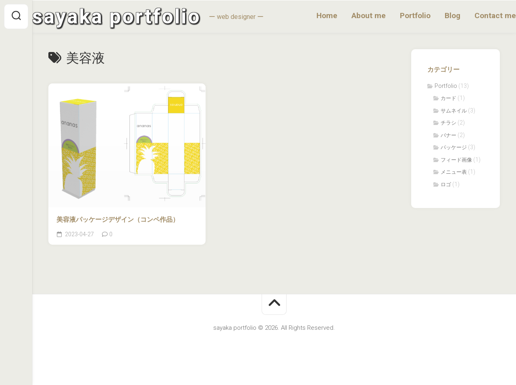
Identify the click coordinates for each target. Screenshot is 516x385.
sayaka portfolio (132, 16)
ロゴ (446, 184)
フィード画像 (456, 160)
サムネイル (454, 111)
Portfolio (399, 16)
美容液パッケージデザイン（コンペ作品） (117, 219)
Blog (436, 16)
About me (352, 16)
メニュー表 (454, 172)
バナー (448, 135)
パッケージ (454, 147)
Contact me (479, 16)
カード (448, 98)
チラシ (448, 123)
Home (310, 16)
